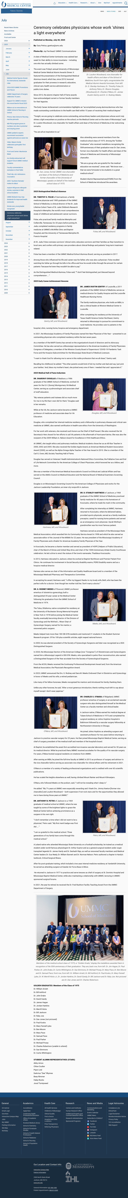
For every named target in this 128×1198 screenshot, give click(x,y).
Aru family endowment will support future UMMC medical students (17, 159)
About (92, 3)
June (7, 68)
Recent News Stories (11, 26)
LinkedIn (91, 1131)
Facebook (92, 1120)
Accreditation (27, 1107)
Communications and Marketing (94, 1107)
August (8, 221)
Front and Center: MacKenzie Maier (17, 151)
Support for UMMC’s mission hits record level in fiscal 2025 (17, 101)
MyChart (107, 3)
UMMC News (91, 1114)
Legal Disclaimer (114, 1112)
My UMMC (5, 1121)
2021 (6, 252)
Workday (5, 1129)
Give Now (5, 1112)
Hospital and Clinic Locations (51, 1119)
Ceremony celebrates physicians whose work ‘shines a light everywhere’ (17, 214)
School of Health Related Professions (31, 1133)
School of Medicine (29, 1136)
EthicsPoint (112, 1110)
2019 (6, 258)
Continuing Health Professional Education (31, 1113)
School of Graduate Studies (29, 1128)
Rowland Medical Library (31, 1122)
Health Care (73, 3)
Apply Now (27, 1110)
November (9, 234)
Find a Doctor (49, 1115)
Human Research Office (74, 1110)
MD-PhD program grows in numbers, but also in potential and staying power (17, 124)
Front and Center (10, 36)
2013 (6, 278)
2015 (6, 272)
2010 (6, 288)
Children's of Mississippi (53, 1110)
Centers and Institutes (73, 1107)
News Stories (16, 10)
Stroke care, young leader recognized (15, 206)
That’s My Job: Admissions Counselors (16, 174)
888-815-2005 (53, 1189)
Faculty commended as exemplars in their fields (15, 167)
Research (83, 3)
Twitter (91, 1123)
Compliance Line (114, 1107)
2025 (6, 43)
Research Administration (74, 1117)
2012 (6, 282)
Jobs (3, 1118)
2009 (6, 292)
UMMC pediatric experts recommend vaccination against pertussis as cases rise (17, 134)
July (7, 72)
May (7, 64)
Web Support (113, 1124)
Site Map (5, 1127)
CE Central (5, 1107)
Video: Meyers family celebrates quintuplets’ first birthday (16, 143)
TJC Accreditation (115, 1121)
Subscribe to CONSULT (95, 1117)
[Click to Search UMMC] (126, 3)
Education (61, 3)
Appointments (117, 3)
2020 (6, 255)
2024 (6, 242)
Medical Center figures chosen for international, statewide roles (17, 79)
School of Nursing (29, 1139)
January (8, 47)
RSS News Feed (94, 1134)
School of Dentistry (29, 1124)
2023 (6, 245)
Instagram (92, 1128)
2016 (6, 268)
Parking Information (9, 1124)
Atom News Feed (94, 1137)
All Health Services (51, 1107)
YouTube (91, 1126)
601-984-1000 (52, 1186)
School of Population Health (30, 1143)
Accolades (7, 33)
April (7, 60)
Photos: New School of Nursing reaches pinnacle (17, 117)
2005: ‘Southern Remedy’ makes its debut (15, 181)
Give (99, 3)
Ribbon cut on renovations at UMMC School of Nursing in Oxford (17, 108)
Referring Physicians (52, 1126)
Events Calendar (92, 1111)
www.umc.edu (38, 1181)
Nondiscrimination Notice (117, 1115)
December (9, 238)
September (9, 225)
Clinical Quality (50, 1112)
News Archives (9, 29)
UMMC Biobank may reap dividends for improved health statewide (17, 198)
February (9, 52)
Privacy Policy (113, 1118)
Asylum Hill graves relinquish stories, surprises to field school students (16, 188)
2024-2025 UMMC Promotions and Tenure (17, 87)
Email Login (6, 1110)
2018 (6, 262)
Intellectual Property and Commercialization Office (74, 1113)
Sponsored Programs (73, 1120)
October (8, 230)
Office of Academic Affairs (29, 1118)
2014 (6, 275)
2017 (6, 265)
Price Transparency (51, 1123)
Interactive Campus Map (10, 1115)
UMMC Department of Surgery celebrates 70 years (17, 94)
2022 (6, 248)
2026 (6, 39)
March (8, 56)
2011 (6, 285)
